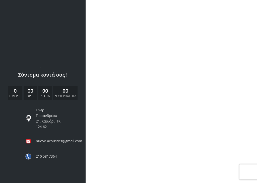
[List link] (42, 118)
